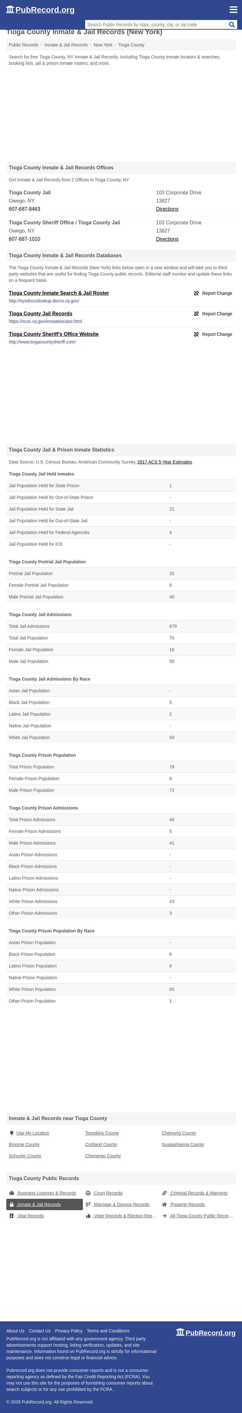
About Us (15, 1330)
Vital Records (26, 1215)
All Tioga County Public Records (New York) (199, 1215)
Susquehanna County (183, 1144)
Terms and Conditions (108, 1330)
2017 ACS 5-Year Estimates (164, 461)
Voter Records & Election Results (122, 1215)
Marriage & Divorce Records (117, 1204)
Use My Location (29, 1133)
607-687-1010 (24, 239)
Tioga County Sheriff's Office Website (54, 334)
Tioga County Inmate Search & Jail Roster (59, 293)
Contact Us (39, 1330)
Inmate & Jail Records (35, 1204)
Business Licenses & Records (42, 1193)
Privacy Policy (69, 1330)
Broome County (24, 1144)
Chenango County (103, 1155)
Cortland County (101, 1144)
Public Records (23, 44)
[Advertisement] (121, 114)
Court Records (104, 1193)
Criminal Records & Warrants (195, 1193)
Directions (167, 209)
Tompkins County (102, 1133)
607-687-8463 (24, 209)
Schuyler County (25, 1155)
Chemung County (179, 1133)
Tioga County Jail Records (40, 313)
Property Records (183, 1204)
